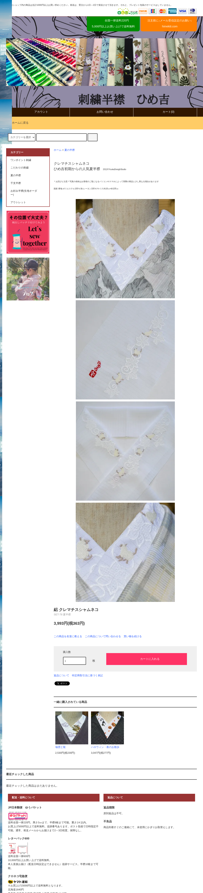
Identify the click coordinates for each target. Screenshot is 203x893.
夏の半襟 (69, 150)
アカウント (38, 112)
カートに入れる (146, 658)
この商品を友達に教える (68, 636)
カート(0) (165, 112)
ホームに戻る (18, 122)
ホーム (57, 150)
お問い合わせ (101, 112)
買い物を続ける (133, 636)
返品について (61, 675)
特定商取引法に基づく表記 (87, 675)
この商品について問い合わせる (103, 636)
